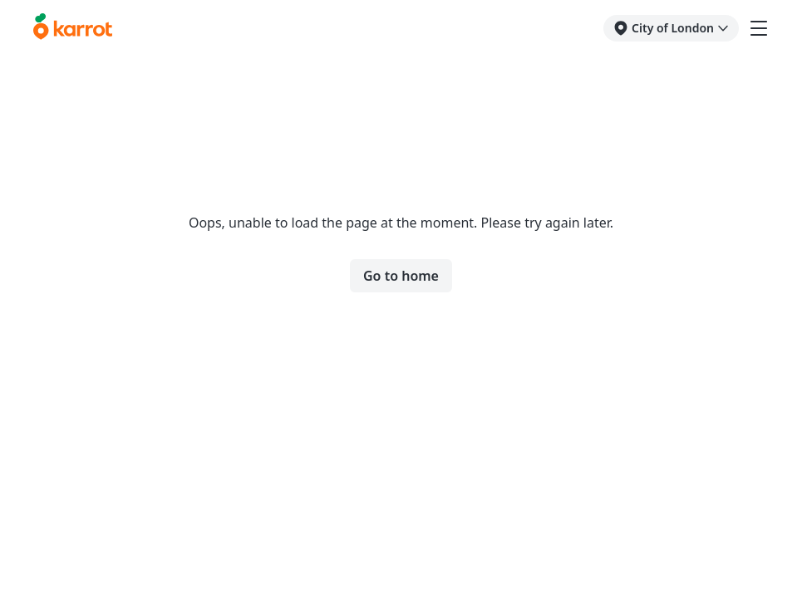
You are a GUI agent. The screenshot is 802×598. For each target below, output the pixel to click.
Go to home (401, 276)
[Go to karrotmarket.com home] (72, 28)
